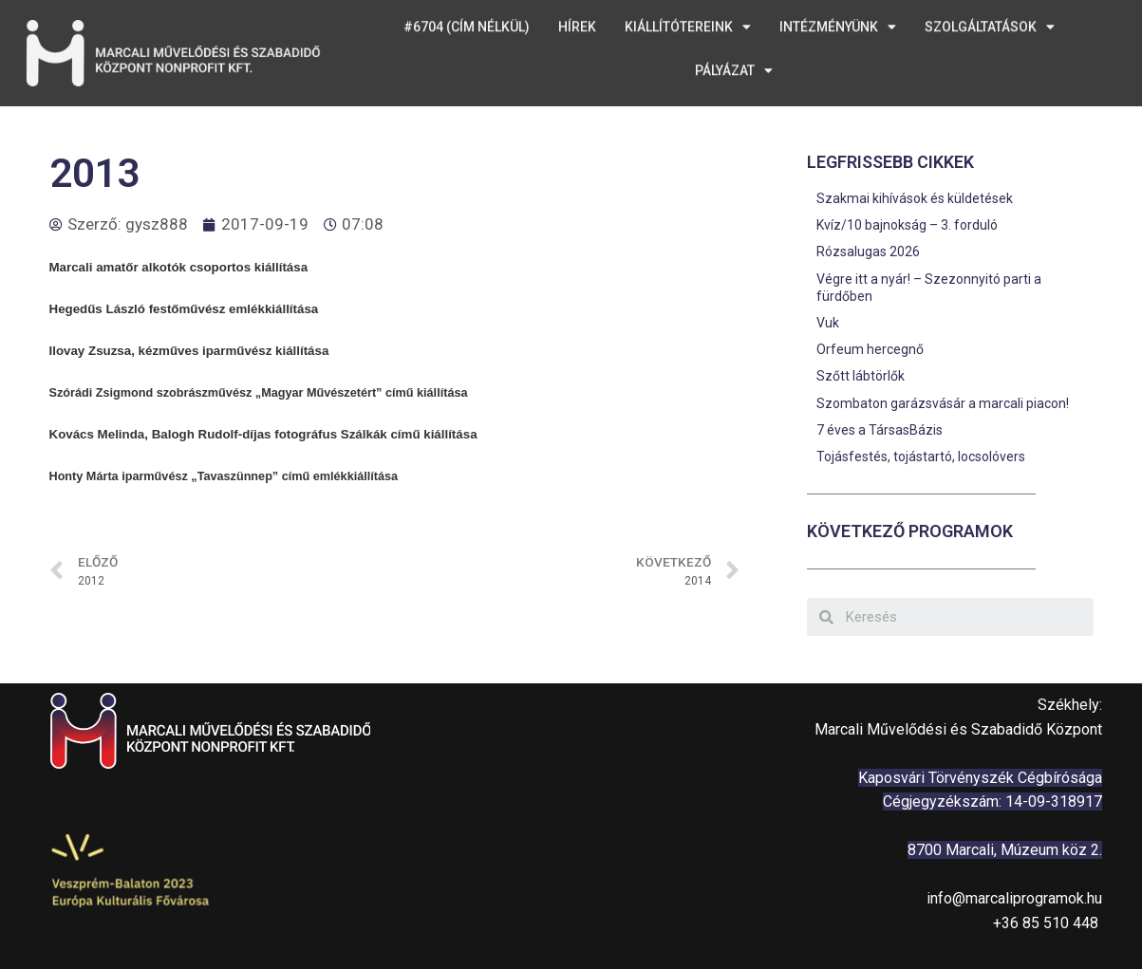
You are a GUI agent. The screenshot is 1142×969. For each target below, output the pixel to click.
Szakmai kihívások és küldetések (914, 198)
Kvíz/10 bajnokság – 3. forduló (907, 225)
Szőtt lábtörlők (860, 375)
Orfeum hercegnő (870, 349)
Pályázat (734, 58)
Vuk (827, 322)
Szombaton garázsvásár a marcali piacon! (942, 403)
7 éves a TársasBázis (879, 430)
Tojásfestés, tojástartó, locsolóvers (920, 456)
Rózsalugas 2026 (868, 251)
